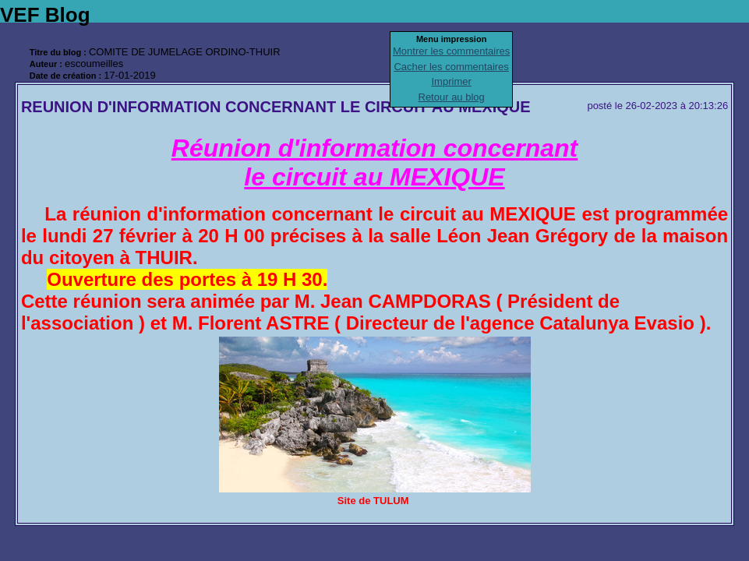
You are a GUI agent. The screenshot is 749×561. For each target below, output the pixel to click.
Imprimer (452, 81)
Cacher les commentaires (451, 66)
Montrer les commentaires (451, 51)
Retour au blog (452, 97)
